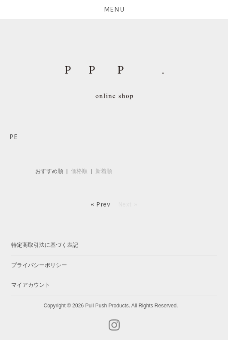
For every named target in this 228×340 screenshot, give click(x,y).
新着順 (103, 171)
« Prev (100, 204)
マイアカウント (30, 285)
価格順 (79, 171)
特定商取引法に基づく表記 (44, 245)
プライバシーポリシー (39, 265)
